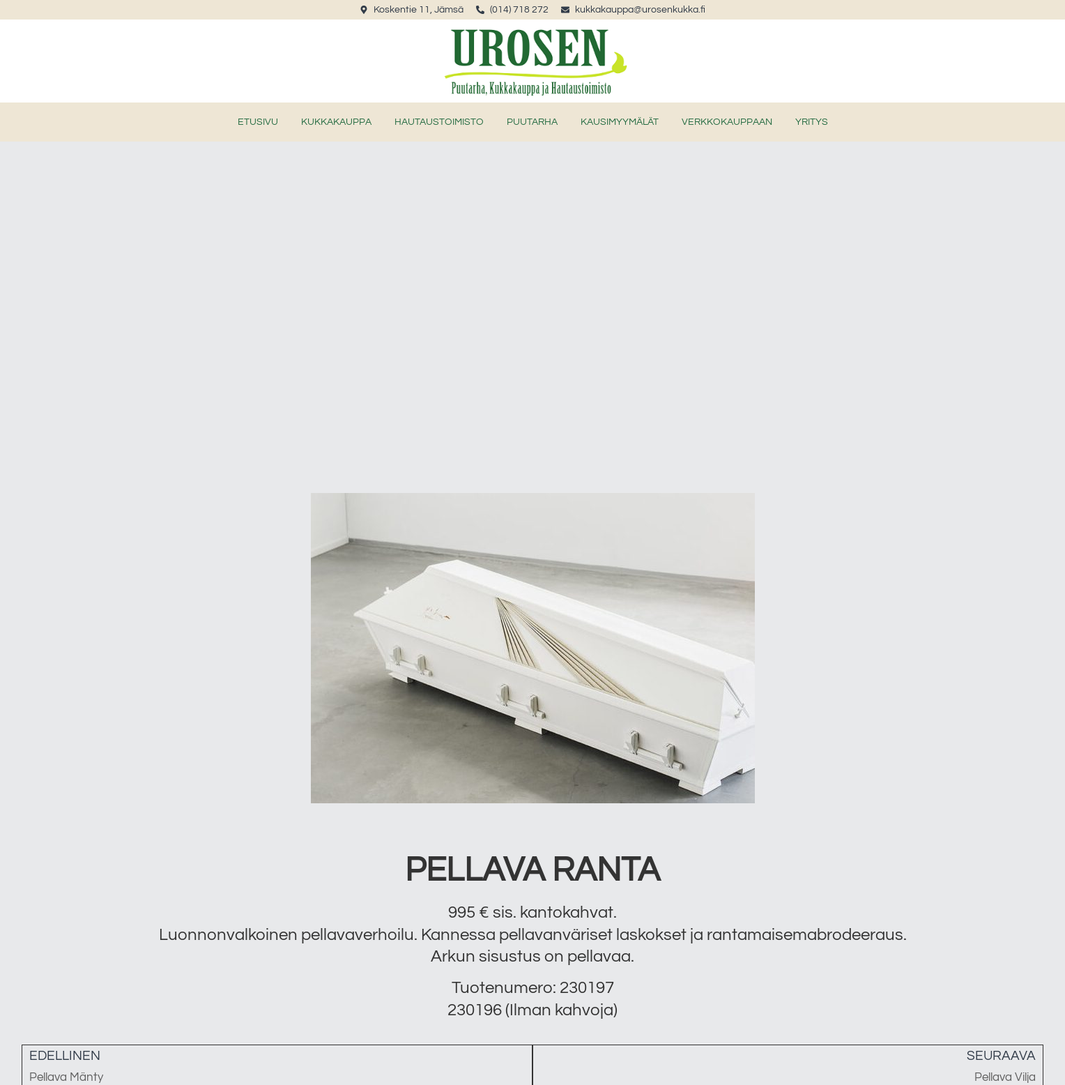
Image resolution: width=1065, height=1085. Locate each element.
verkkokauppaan (727, 122)
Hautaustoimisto (439, 122)
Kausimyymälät (620, 122)
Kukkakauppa (336, 122)
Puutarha (532, 122)
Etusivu (258, 122)
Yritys (811, 122)
